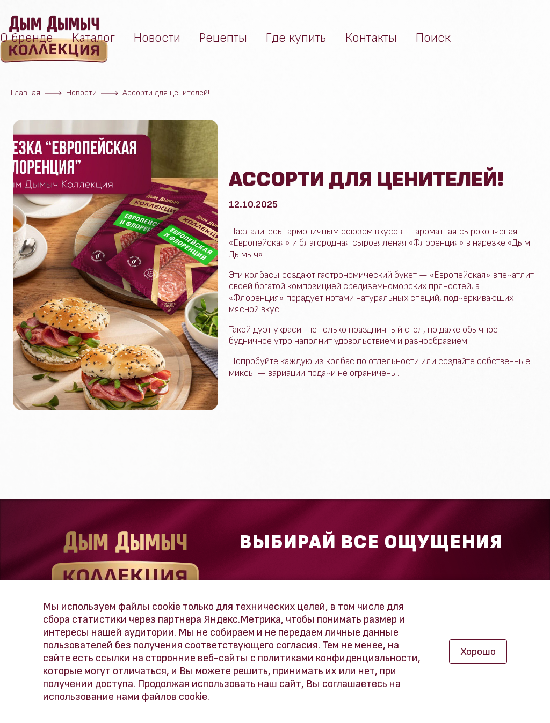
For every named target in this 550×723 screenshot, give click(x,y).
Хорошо (478, 651)
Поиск (433, 41)
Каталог (93, 41)
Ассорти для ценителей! (165, 93)
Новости (157, 41)
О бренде (26, 41)
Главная (25, 93)
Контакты (371, 41)
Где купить (296, 41)
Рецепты (223, 41)
